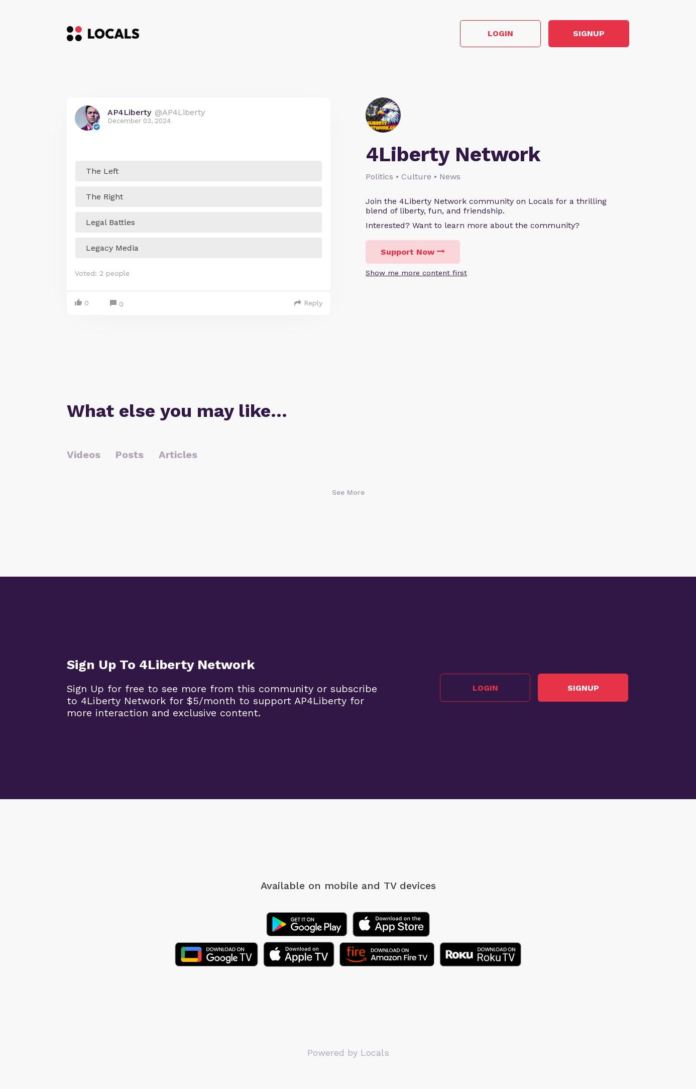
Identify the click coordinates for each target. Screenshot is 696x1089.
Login (486, 34)
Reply (308, 304)
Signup (584, 34)
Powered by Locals (348, 1053)
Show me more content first (416, 274)
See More (348, 493)
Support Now (413, 253)
